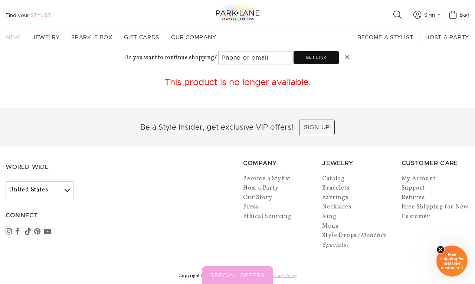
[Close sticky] (440, 249)
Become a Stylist (385, 37)
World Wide (27, 167)
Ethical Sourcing (267, 217)
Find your (28, 15)
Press (251, 207)
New (13, 37)
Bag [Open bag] (459, 15)
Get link (316, 57)
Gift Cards (141, 37)
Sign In (426, 15)
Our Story (257, 198)
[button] (398, 15)
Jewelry (45, 37)
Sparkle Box (91, 37)
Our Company (193, 37)
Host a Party (447, 37)
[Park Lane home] (237, 15)
